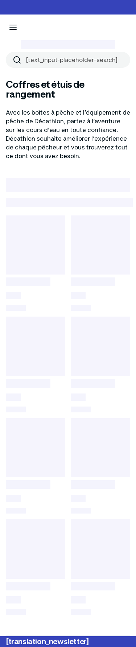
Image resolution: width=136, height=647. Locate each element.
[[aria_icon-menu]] (13, 27)
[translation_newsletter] (47, 641)
